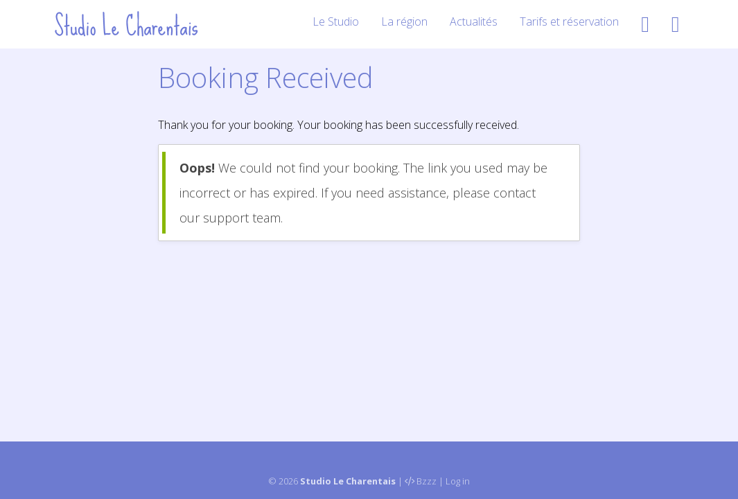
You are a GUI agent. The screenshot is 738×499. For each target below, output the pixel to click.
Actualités (474, 21)
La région (404, 21)
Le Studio (336, 21)
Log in (458, 481)
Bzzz (426, 481)
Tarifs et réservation (569, 21)
